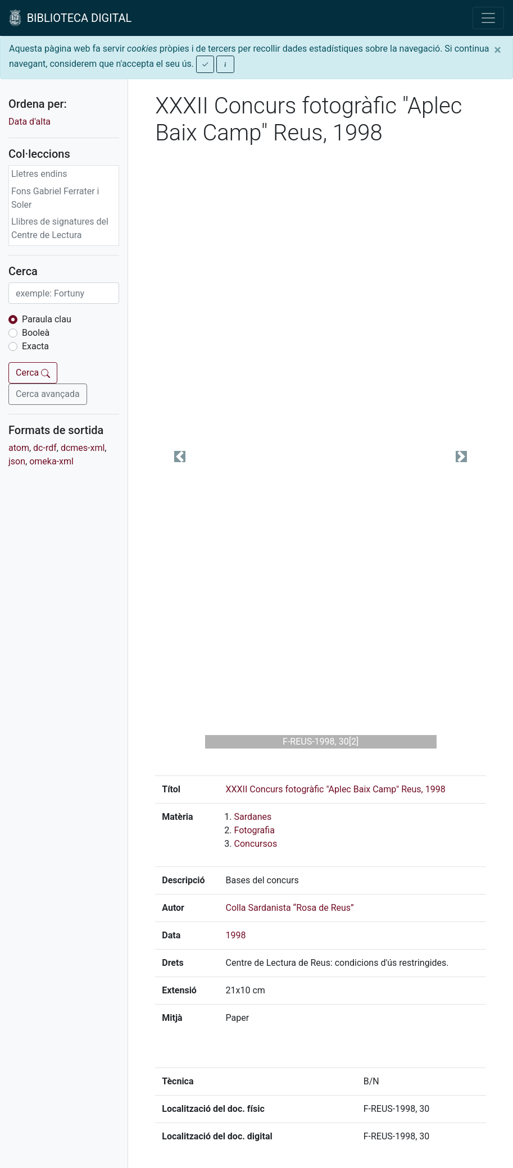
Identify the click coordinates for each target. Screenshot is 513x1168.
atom (18, 447)
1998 (236, 935)
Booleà (35, 332)
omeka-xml (51, 461)
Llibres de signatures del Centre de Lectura (59, 228)
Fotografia (254, 830)
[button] (180, 457)
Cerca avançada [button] (48, 394)
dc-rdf (45, 447)
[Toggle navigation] (488, 18)
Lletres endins (39, 173)
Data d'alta (29, 121)
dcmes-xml (83, 447)
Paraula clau (46, 319)
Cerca (33, 372)
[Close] (497, 49)
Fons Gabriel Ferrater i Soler (55, 198)
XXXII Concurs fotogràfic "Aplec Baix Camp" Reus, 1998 (336, 789)
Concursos (256, 843)
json (16, 461)
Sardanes (253, 816)
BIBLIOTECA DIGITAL (70, 18)
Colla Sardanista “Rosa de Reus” (290, 907)
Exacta (35, 346)
